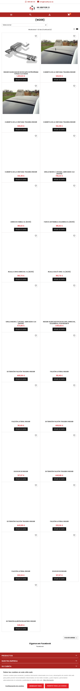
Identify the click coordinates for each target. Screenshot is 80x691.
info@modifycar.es (46, 2)
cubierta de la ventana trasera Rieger (59, 72)
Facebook (40, 646)
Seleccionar (25, 25)
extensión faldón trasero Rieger (21, 371)
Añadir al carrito (20, 80)
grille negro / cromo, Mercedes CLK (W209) (59, 173)
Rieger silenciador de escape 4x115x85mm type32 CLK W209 (21, 73)
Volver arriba (70, 638)
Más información (48, 680)
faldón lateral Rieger (59, 371)
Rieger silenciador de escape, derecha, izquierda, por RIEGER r (59, 323)
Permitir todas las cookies (56, 686)
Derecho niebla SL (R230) (21, 222)
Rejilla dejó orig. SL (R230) (59, 272)
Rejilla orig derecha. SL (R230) (21, 272)
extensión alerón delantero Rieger (21, 621)
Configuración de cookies (14, 686)
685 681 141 (31, 2)
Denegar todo (35, 686)
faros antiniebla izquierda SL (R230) (59, 222)
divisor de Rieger (21, 471)
